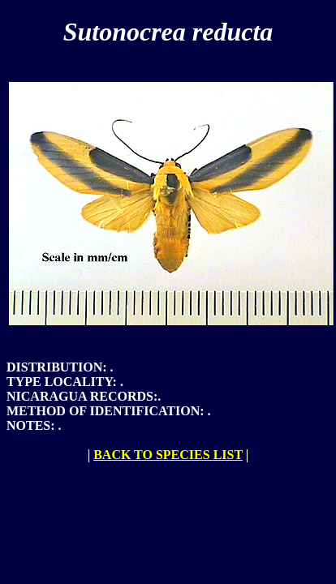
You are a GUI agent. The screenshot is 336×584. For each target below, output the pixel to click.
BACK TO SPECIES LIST (168, 455)
